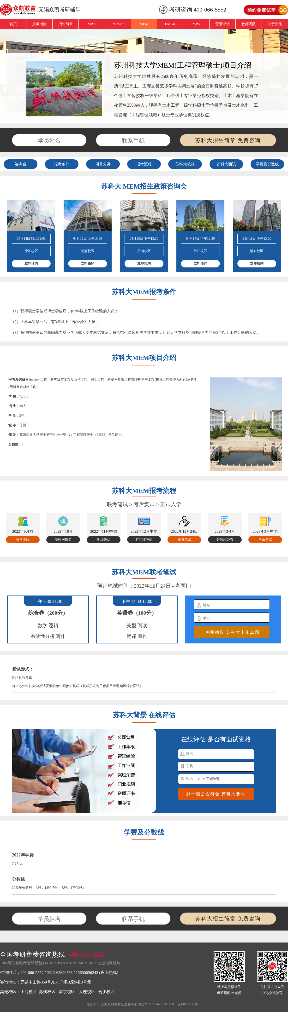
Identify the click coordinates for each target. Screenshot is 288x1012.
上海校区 (28, 991)
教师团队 (248, 24)
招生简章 (65, 24)
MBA (92, 24)
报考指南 (39, 24)
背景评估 (222, 24)
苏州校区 (47, 991)
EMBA (170, 24)
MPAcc (118, 24)
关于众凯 (275, 24)
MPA (196, 24)
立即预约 (31, 263)
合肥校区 (106, 991)
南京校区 (67, 991)
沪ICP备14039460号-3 (184, 1004)
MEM (144, 24)
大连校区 (87, 991)
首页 (13, 24)
